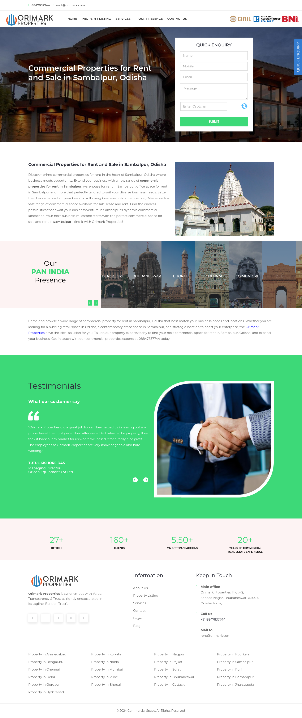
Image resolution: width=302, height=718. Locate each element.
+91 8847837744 (213, 619)
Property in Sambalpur (235, 662)
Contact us (177, 19)
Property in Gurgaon (44, 684)
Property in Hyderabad (46, 692)
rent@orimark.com (215, 636)
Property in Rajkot (168, 662)
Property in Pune (104, 677)
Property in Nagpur (169, 654)
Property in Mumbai (107, 669)
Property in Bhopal (106, 684)
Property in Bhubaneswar (174, 677)
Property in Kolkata (106, 654)
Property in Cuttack (169, 684)
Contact (139, 611)
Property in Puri (229, 669)
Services (139, 603)
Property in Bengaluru (45, 662)
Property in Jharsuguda (235, 684)
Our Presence (150, 19)
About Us (140, 588)
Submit (213, 121)
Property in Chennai (44, 669)
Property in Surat (167, 669)
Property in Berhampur (235, 677)
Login (137, 618)
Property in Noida (105, 662)
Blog (137, 626)
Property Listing (96, 19)
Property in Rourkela (233, 654)
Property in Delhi (41, 677)
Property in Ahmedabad (47, 654)
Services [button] (123, 19)
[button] (132, 482)
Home (74, 19)
